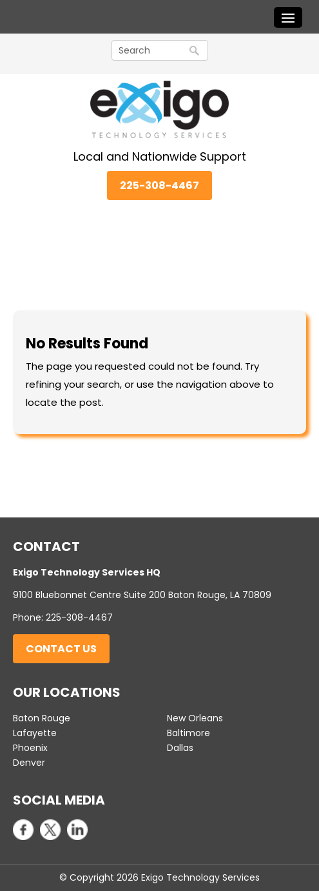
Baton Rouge (41, 718)
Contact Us (61, 648)
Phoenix (30, 747)
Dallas (180, 747)
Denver (29, 762)
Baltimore (188, 732)
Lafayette (35, 732)
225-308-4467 (159, 185)
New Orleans (195, 718)
